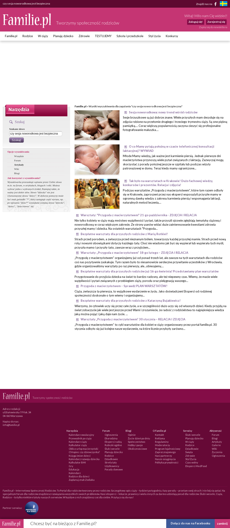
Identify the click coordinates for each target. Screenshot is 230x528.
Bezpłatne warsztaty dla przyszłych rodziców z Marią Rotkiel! (124, 234)
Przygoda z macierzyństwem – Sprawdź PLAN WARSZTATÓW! (124, 286)
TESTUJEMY (103, 36)
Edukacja (74, 469)
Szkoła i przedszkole (130, 36)
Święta (189, 452)
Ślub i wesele (112, 448)
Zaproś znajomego (165, 452)
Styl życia (154, 36)
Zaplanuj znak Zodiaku (82, 479)
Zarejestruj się (216, 21)
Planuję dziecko (63, 36)
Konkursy (172, 36)
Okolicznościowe (137, 448)
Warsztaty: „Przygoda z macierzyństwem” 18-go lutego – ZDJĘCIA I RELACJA (134, 252)
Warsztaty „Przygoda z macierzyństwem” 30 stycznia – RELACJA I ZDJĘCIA (133, 319)
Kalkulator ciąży (78, 445)
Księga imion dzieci (80, 455)
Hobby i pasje (135, 445)
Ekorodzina (111, 438)
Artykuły (19, 164)
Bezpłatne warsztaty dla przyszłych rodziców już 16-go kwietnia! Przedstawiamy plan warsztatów (150, 271)
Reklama (160, 438)
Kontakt (159, 434)
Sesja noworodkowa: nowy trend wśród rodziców (163, 112)
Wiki (16, 169)
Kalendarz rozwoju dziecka (84, 459)
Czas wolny (191, 462)
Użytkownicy (112, 466)
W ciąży (43, 36)
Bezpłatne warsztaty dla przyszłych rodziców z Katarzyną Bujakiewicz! (131, 300)
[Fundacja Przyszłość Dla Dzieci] (30, 507)
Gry (71, 466)
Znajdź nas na (207, 4)
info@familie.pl (11, 424)
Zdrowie (84, 36)
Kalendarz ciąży (78, 441)
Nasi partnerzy (163, 455)
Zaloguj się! (195, 21)
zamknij (222, 523)
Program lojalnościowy (167, 448)
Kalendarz (75, 473)
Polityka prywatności (166, 462)
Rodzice (27, 36)
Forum (17, 160)
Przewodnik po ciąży (80, 438)
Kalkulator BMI (77, 462)
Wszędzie (19, 156)
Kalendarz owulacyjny (81, 434)
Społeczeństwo (136, 441)
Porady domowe (114, 469)
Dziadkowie (111, 459)
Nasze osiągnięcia (165, 459)
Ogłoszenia (111, 434)
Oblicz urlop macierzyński (83, 448)
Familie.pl (11, 36)
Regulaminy (162, 441)
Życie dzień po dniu (139, 438)
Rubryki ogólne (113, 445)
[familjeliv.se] (223, 4)
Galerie (216, 445)
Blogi (17, 173)
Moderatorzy (162, 445)
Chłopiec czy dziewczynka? (84, 452)
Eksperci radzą (113, 441)
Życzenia (217, 452)
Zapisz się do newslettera (213, 27)
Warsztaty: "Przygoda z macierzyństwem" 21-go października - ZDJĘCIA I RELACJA (139, 215)
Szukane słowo (17, 129)
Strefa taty (111, 462)
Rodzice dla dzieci (79, 476)
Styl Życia (190, 459)
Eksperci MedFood (196, 466)
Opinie (132, 434)
